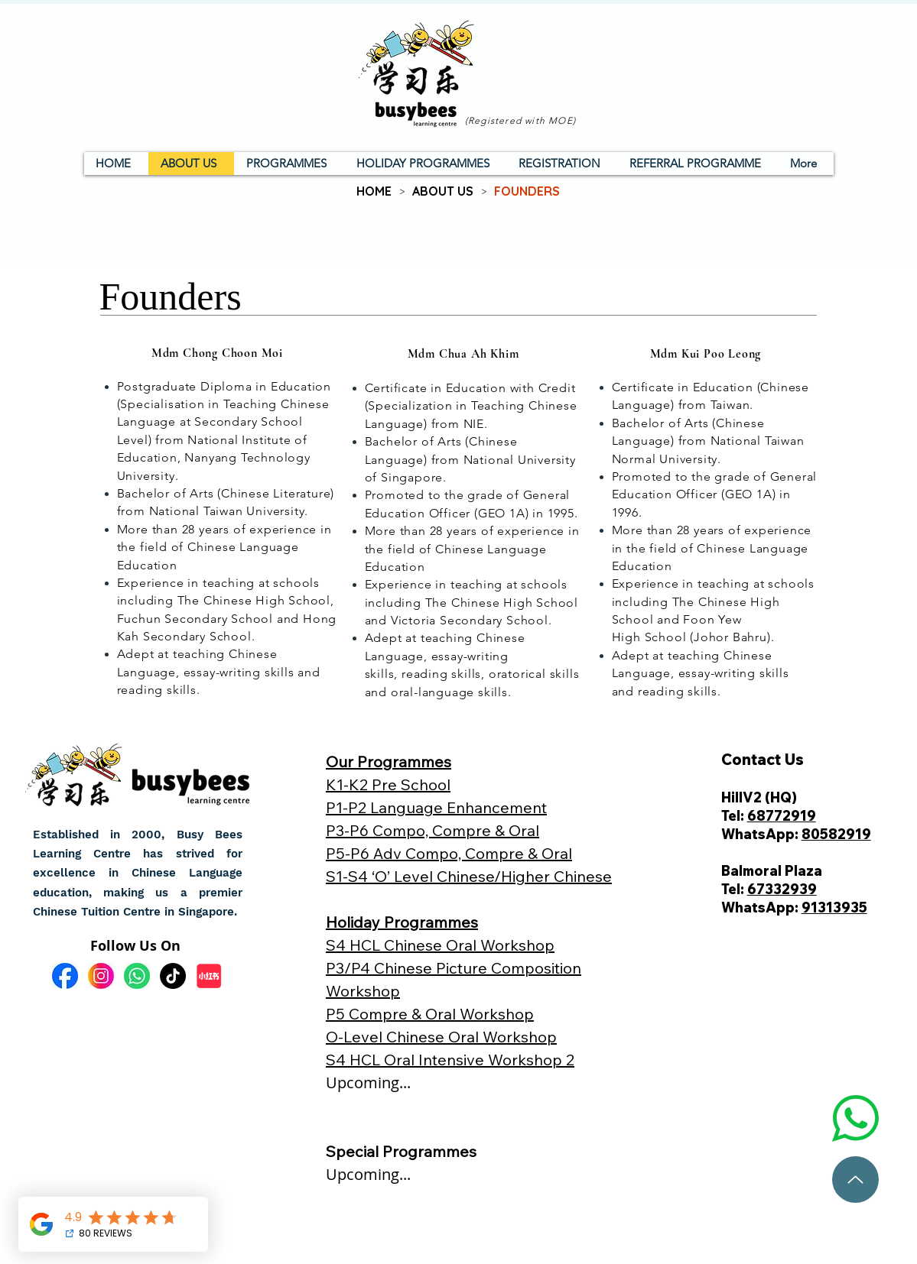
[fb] (65, 976)
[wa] (137, 976)
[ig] (101, 976)
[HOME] (374, 191)
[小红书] (209, 976)
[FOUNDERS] (526, 191)
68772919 (781, 816)
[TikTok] (173, 976)
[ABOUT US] (443, 191)
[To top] (855, 1179)
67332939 (782, 889)
